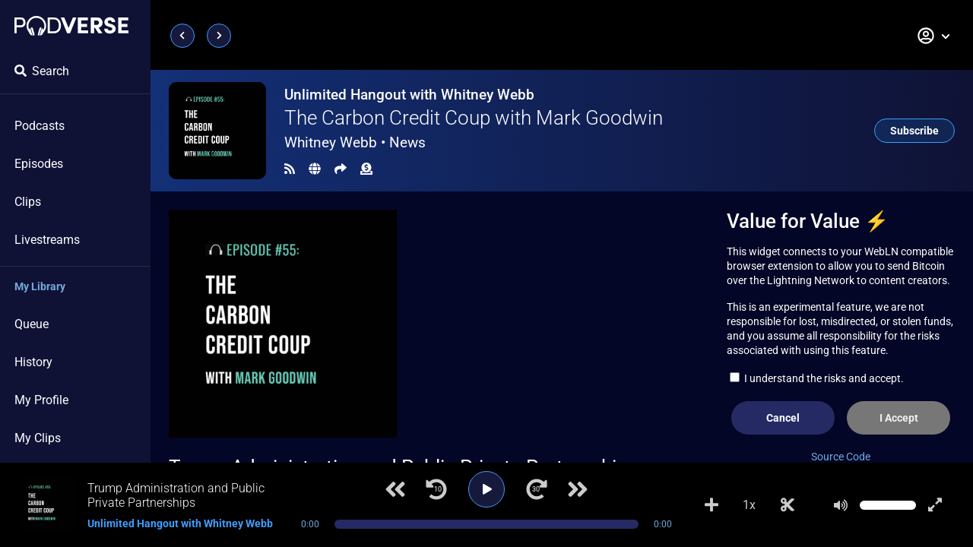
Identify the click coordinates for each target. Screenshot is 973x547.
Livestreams (47, 239)
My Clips (37, 438)
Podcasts (39, 126)
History (33, 362)
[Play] (486, 489)
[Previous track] (395, 489)
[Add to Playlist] (712, 505)
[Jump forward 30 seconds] (536, 489)
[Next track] (577, 489)
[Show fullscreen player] (935, 505)
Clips (27, 201)
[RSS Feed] (289, 169)
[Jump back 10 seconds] (436, 489)
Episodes (38, 164)
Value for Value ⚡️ (808, 221)
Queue (31, 324)
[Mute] (841, 505)
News (407, 142)
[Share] (340, 169)
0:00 (310, 524)
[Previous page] (182, 36)
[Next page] (219, 36)
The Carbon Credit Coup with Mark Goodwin (473, 117)
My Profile (41, 400)
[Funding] (366, 169)
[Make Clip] (788, 505)
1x (749, 505)
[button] (934, 36)
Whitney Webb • (355, 142)
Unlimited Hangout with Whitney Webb (409, 94)
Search (41, 71)
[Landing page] (71, 25)
